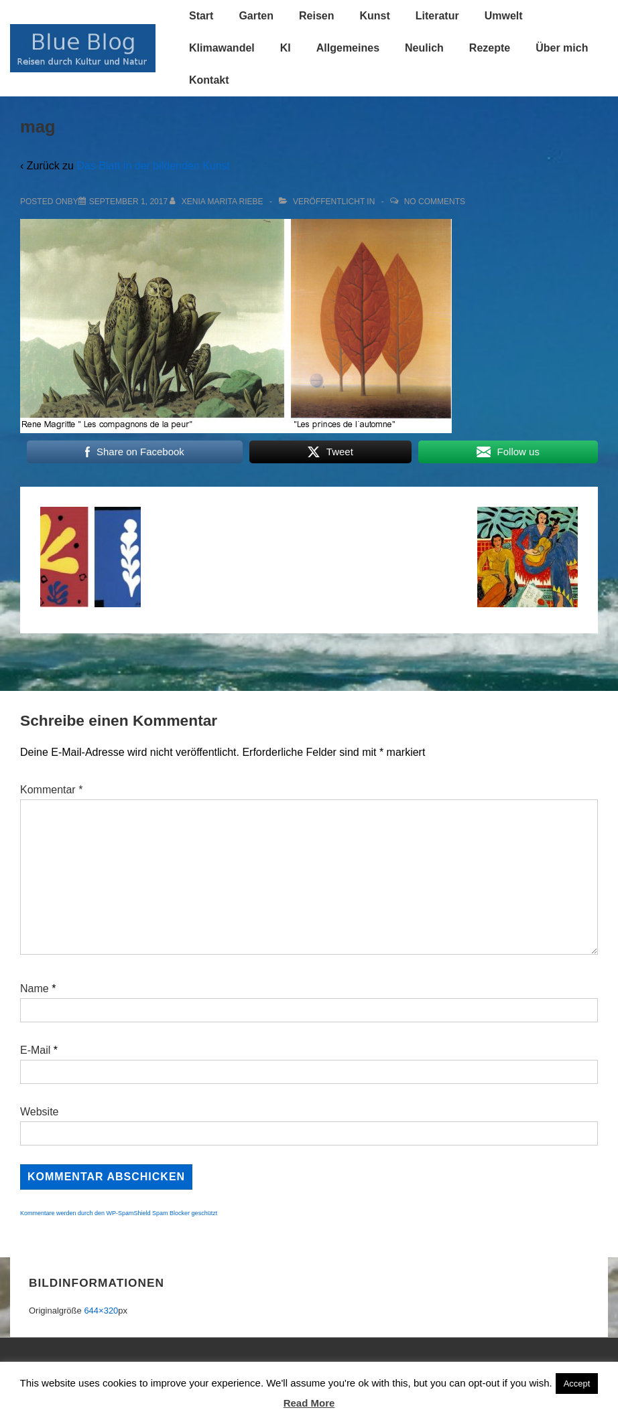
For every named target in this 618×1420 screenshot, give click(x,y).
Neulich (424, 48)
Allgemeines (347, 48)
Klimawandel (222, 48)
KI (285, 48)
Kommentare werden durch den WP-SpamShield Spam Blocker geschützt (118, 1213)
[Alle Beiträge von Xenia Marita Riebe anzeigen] (217, 201)
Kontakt (209, 80)
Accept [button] (577, 1383)
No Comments (434, 201)
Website (39, 1111)
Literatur (437, 15)
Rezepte (489, 48)
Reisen (316, 15)
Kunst (374, 15)
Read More (309, 1403)
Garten (256, 15)
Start (201, 15)
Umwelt (504, 15)
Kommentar (51, 789)
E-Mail (35, 1050)
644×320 (101, 1311)
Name (34, 988)
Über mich (562, 48)
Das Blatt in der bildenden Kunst (153, 165)
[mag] (128, 201)
